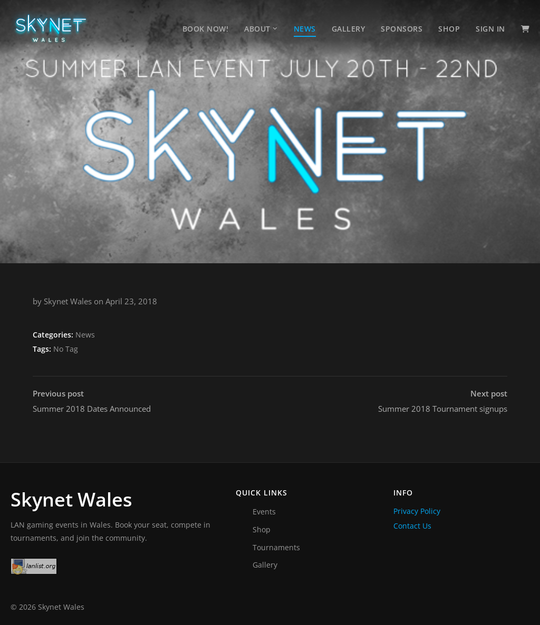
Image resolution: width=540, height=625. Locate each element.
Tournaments (276, 547)
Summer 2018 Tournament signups (442, 400)
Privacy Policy (416, 511)
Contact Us (412, 526)
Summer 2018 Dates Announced (92, 400)
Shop (449, 29)
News (305, 29)
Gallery (348, 29)
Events (264, 512)
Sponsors (401, 29)
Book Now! (205, 29)
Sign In (490, 29)
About (257, 29)
